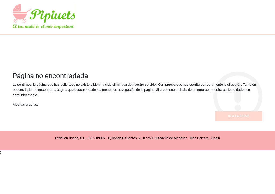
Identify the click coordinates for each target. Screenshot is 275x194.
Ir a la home (238, 116)
